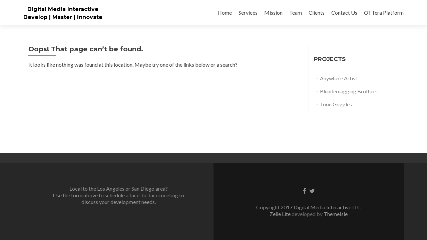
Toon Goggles (336, 104)
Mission (273, 12)
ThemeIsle (336, 174)
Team (295, 12)
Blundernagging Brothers (349, 91)
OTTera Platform (384, 12)
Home (225, 12)
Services (248, 12)
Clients (317, 12)
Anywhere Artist (338, 78)
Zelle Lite (281, 174)
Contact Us (344, 12)
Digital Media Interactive (62, 9)
